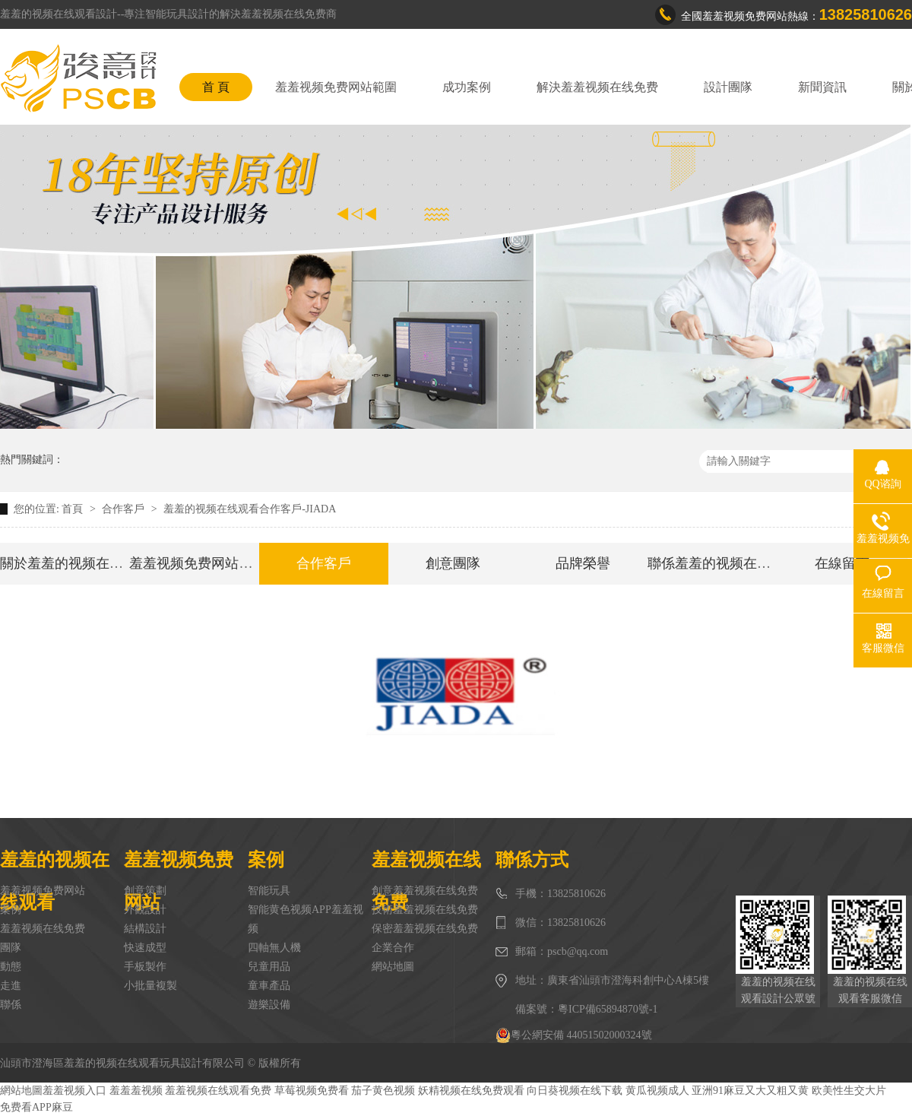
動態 (10, 966)
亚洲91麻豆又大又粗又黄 (750, 1090)
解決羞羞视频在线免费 (597, 87)
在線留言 (842, 563)
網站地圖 (393, 966)
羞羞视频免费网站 (42, 890)
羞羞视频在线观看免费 (218, 1090)
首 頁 (216, 87)
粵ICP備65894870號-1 (607, 1009)
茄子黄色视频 (383, 1090)
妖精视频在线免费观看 (471, 1090)
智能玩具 (269, 890)
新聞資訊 (822, 87)
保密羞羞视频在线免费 (425, 928)
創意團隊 (453, 563)
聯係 (10, 1004)
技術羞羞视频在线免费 (425, 909)
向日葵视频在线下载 (574, 1090)
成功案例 (466, 87)
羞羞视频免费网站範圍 (336, 87)
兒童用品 (269, 966)
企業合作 (393, 947)
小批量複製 (150, 985)
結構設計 (145, 928)
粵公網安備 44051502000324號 (574, 1035)
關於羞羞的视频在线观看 (75, 563)
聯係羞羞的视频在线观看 (723, 563)
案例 (10, 909)
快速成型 (145, 947)
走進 (10, 985)
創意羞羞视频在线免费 (425, 890)
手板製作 (145, 966)
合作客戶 (124, 509)
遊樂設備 (269, 1004)
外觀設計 (145, 909)
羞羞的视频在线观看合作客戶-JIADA (249, 509)
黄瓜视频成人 (657, 1090)
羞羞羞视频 (136, 1090)
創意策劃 (145, 890)
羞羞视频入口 (74, 1090)
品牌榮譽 (583, 563)
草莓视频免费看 (311, 1090)
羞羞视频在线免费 (42, 928)
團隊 (10, 947)
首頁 (74, 509)
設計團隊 (728, 87)
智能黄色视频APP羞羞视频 (305, 919)
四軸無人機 (274, 947)
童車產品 (269, 985)
